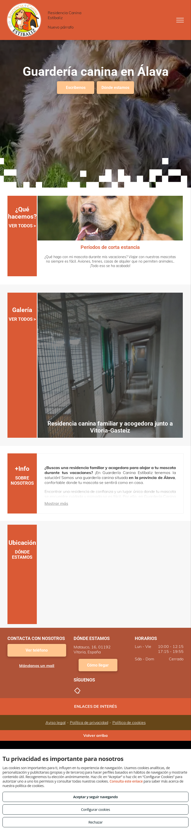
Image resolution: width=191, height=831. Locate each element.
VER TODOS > (22, 225)
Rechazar (95, 822)
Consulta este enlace (126, 781)
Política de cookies (129, 722)
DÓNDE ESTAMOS (22, 554)
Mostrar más (56, 503)
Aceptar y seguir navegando (95, 796)
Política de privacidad (89, 722)
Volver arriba (95, 735)
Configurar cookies (95, 809)
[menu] (180, 20)
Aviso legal (56, 722)
